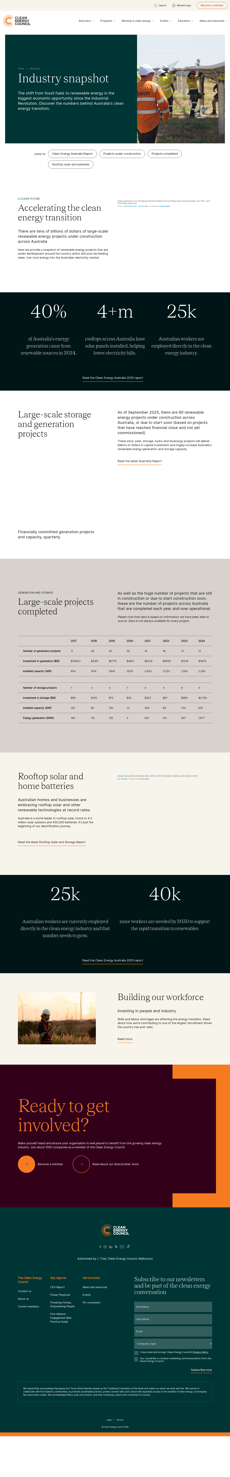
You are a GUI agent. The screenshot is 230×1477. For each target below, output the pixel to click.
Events (166, 21)
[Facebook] (100, 1246)
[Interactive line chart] (165, 225)
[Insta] (105, 1246)
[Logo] (115, 1230)
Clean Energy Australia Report (72, 153)
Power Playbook (60, 1294)
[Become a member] (43, 1164)
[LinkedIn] (110, 1246)
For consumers (91, 1302)
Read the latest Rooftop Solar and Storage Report (52, 843)
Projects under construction (122, 153)
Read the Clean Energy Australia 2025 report (112, 379)
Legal (109, 1420)
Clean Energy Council (113, 1427)
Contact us (24, 1291)
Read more (125, 1040)
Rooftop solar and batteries (70, 164)
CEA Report (57, 1287)
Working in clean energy (138, 21)
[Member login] (181, 5)
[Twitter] (116, 1246)
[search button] (160, 5)
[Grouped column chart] (165, 810)
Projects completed (165, 153)
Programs (107, 21)
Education (185, 21)
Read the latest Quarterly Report (140, 462)
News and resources (213, 21)
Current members (28, 1306)
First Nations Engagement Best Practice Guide (61, 1317)
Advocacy (86, 21)
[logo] (17, 21)
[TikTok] (128, 1246)
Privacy (120, 1420)
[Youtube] (122, 1246)
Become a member (212, 5)
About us (23, 1298)
